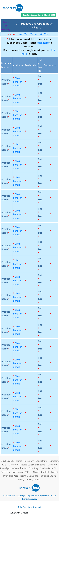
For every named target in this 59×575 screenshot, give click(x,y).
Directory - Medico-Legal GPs (43, 468)
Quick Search (7, 460)
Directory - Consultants (35, 460)
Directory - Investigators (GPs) (15, 472)
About (36, 472)
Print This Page (10, 475)
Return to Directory (5, 26)
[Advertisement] (29, 544)
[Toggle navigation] (52, 8)
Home (19, 460)
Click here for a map (17, 82)
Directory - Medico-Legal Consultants (26, 464)
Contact (45, 472)
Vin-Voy (44, 34)
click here (43, 42)
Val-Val (12, 34)
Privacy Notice (33, 479)
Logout (54, 472)
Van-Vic (23, 34)
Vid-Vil (33, 34)
